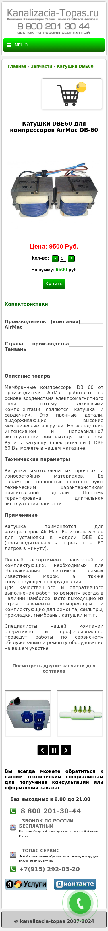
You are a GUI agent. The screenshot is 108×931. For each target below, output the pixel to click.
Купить (54, 284)
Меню (17, 45)
